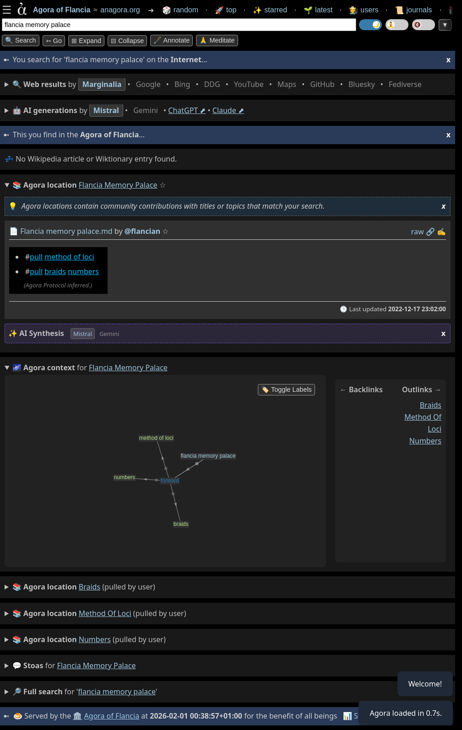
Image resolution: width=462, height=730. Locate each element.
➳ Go (54, 40)
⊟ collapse (127, 40)
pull (36, 257)
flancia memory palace (96, 665)
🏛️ (77, 716)
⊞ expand (86, 40)
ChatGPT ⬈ (187, 110)
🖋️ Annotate (171, 40)
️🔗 (430, 232)
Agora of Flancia (112, 716)
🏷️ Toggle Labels (286, 389)
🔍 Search (20, 40)
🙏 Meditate (216, 40)
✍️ (441, 232)
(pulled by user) (83, 587)
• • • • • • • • (218, 84)
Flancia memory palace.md (66, 231)
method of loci (69, 257)
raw (417, 232)
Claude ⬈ (228, 110)
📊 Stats (357, 716)
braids (55, 272)
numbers (83, 272)
